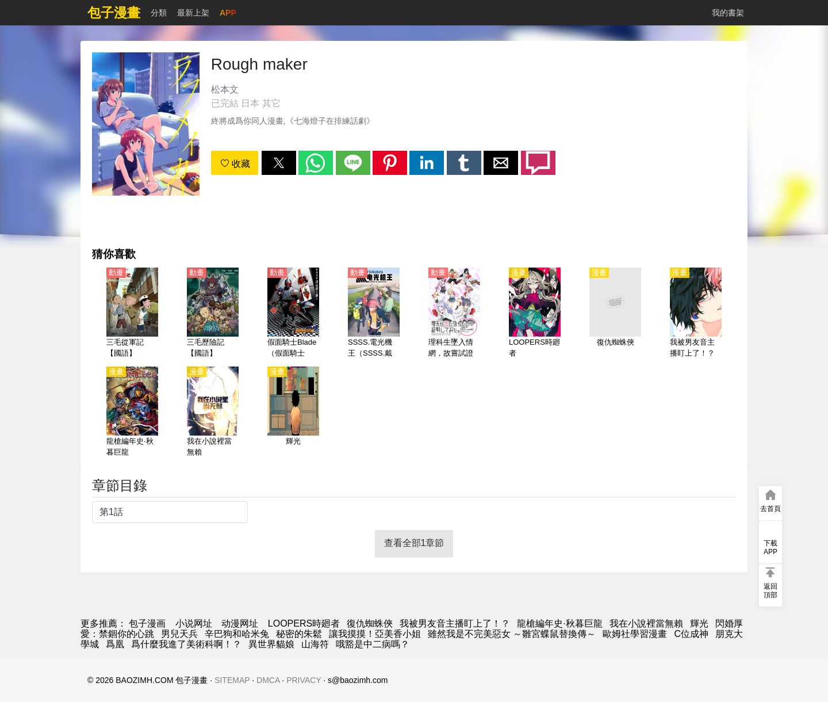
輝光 (699, 623)
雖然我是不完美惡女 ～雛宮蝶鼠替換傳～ (512, 634)
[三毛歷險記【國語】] (213, 314)
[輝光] (293, 413)
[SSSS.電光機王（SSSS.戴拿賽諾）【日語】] (374, 314)
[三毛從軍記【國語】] (132, 314)
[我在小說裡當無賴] (213, 413)
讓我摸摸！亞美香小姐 (375, 634)
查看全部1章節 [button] (414, 543)
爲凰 (115, 644)
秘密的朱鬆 (299, 634)
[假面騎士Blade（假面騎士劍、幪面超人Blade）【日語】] (293, 314)
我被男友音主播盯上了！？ (455, 623)
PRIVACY (303, 680)
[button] (279, 163)
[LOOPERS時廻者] (535, 314)
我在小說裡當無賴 (646, 623)
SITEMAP (232, 680)
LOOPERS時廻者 (304, 623)
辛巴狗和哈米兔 (237, 634)
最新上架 (193, 12)
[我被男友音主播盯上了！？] (696, 314)
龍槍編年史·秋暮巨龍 (559, 623)
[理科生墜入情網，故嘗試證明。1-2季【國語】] (454, 314)
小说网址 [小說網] (193, 623)
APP (228, 12)
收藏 (235, 164)
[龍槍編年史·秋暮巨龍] (132, 413)
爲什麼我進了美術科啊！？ (186, 644)
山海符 (315, 644)
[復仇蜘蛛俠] (615, 314)
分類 (159, 12)
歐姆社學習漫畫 (635, 634)
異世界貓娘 (271, 644)
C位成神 (691, 634)
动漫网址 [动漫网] (239, 623)
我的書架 (728, 12)
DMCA (267, 680)
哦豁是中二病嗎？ (372, 644)
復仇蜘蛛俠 (370, 623)
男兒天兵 (179, 634)
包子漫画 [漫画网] (147, 623)
